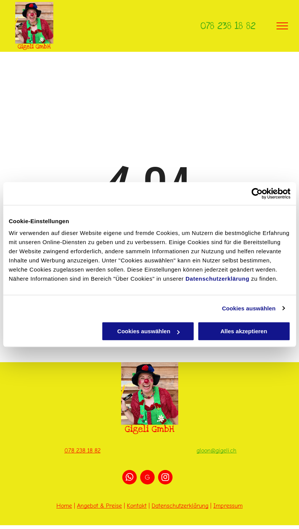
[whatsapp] (129, 478)
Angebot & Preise (99, 505)
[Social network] (147, 478)
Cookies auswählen (249, 308)
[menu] (282, 26)
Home (64, 505)
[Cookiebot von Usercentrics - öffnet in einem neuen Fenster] (257, 193)
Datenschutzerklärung (217, 278)
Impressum (228, 505)
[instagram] (165, 478)
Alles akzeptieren (244, 331)
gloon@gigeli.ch (217, 450)
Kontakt (137, 505)
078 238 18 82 (228, 26)
